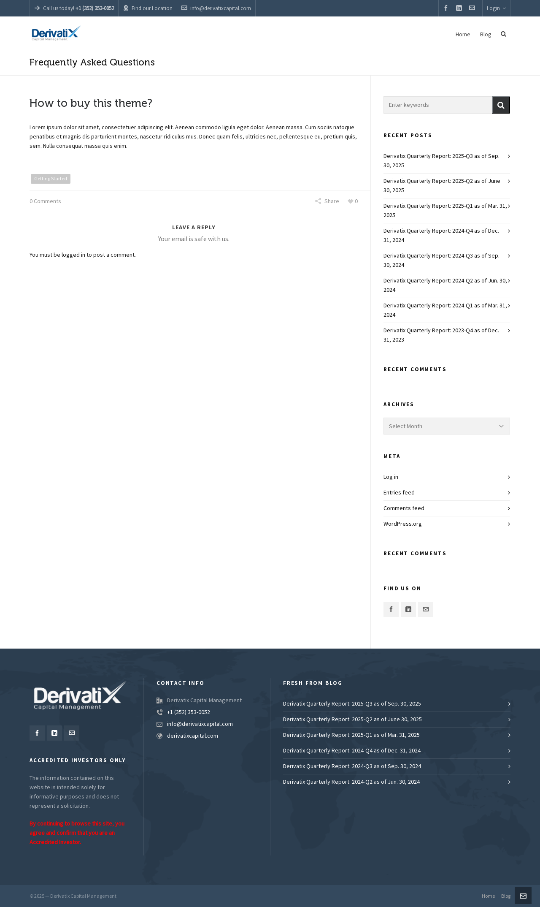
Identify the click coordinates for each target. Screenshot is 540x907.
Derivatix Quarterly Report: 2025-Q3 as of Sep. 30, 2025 (441, 161)
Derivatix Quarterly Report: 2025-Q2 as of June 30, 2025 (441, 186)
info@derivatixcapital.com (216, 8)
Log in (390, 477)
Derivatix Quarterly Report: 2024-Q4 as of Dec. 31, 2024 (441, 236)
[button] (501, 105)
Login (496, 8)
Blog (505, 896)
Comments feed (403, 508)
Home (488, 896)
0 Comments (45, 201)
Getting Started (50, 179)
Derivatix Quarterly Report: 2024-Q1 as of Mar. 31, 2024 (445, 310)
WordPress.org (402, 524)
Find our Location (148, 8)
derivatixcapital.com (192, 736)
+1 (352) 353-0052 (188, 712)
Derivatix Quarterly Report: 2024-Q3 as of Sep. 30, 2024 (441, 261)
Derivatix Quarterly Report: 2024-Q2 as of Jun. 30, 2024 (445, 285)
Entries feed (399, 492)
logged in (73, 255)
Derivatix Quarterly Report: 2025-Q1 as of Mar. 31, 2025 (445, 211)
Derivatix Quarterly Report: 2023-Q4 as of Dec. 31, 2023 (441, 335)
